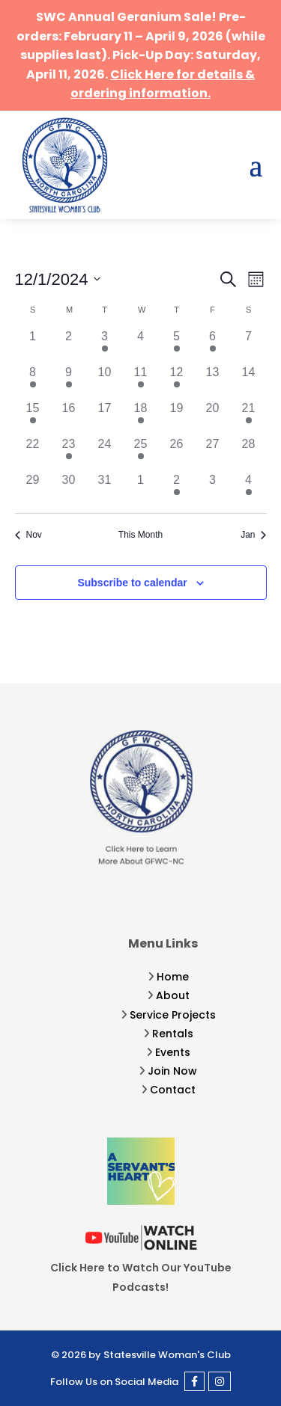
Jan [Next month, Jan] (253, 534)
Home (173, 976)
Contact (173, 1089)
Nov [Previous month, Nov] (28, 534)
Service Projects (173, 1014)
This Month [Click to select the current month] (140, 534)
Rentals (172, 1033)
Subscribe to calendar (132, 583)
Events (172, 1052)
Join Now (172, 1070)
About (173, 995)
